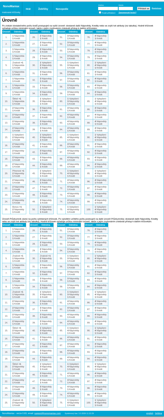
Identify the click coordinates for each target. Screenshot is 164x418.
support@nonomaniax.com (47, 413)
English (149, 413)
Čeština (158, 413)
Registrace (156, 8)
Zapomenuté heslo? (127, 13)
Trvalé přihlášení (109, 13)
